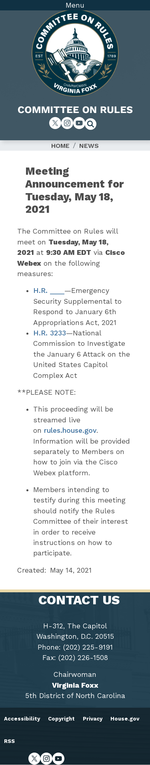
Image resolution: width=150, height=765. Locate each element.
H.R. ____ (48, 291)
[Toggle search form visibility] (93, 125)
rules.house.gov (70, 430)
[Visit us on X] (55, 123)
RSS (9, 741)
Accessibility (22, 719)
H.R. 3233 (49, 333)
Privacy (92, 719)
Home (60, 145)
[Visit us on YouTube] (79, 123)
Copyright (61, 719)
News (89, 145)
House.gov (124, 719)
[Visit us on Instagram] (67, 123)
